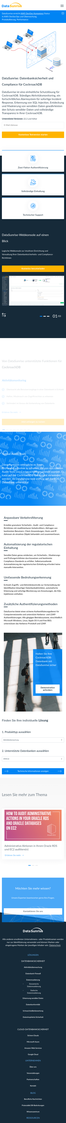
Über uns (33, 1067)
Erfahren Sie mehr (13, 864)
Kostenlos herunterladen (33, 269)
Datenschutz (55, 945)
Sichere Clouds (33, 1035)
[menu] (62, 5)
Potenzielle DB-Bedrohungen (33, 1105)
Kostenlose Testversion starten (33, 135)
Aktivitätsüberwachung (33, 967)
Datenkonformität (33, 1005)
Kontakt (33, 1086)
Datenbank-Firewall (33, 974)
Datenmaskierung (33, 980)
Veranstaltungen (33, 1073)
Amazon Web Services (33, 1048)
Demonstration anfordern (48, 689)
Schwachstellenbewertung (33, 1011)
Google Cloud (33, 1054)
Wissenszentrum (33, 1112)
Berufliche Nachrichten (33, 1099)
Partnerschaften (33, 1079)
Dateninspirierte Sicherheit (33, 1017)
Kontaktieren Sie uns (33, 920)
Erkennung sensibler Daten (33, 998)
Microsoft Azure (33, 1042)
